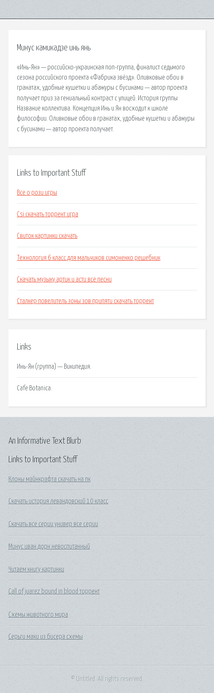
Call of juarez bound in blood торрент (54, 591)
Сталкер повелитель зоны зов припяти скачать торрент (85, 301)
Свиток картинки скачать (47, 235)
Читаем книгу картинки (36, 569)
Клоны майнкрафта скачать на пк (49, 479)
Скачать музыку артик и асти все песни (64, 279)
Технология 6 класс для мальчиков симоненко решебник (88, 257)
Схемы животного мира (38, 614)
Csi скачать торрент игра (47, 214)
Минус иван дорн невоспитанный (49, 546)
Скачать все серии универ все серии (53, 524)
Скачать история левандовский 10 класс (58, 501)
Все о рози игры (37, 192)
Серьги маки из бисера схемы (45, 636)
